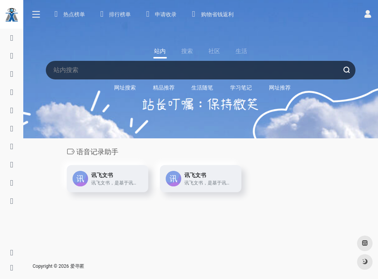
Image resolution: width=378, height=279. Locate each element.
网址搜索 (125, 87)
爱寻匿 (77, 266)
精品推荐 (164, 87)
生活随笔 (202, 87)
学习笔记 (241, 87)
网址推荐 (280, 87)
